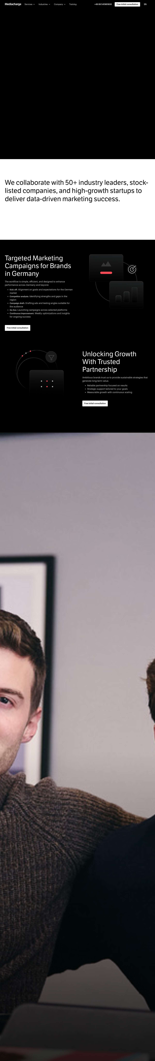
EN (145, 4)
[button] (29, 4)
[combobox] (146, 4)
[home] (13, 4)
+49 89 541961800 (103, 4)
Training (73, 4)
